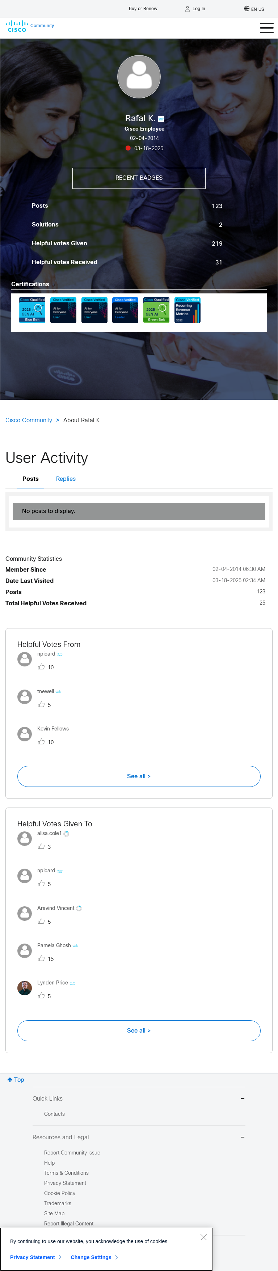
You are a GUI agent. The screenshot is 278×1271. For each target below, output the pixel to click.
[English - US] (254, 9)
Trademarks (57, 1204)
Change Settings (91, 1257)
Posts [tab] (30, 479)
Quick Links (139, 1099)
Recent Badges (139, 178)
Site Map (54, 1214)
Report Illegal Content (68, 1224)
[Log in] (195, 9)
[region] (106, 1249)
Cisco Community (28, 420)
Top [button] (19, 1080)
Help (49, 1163)
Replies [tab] (66, 479)
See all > (139, 776)
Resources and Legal (139, 1138)
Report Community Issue (72, 1153)
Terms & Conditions (66, 1173)
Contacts (54, 1114)
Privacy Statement (32, 1257)
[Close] (203, 1237)
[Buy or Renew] (143, 7)
